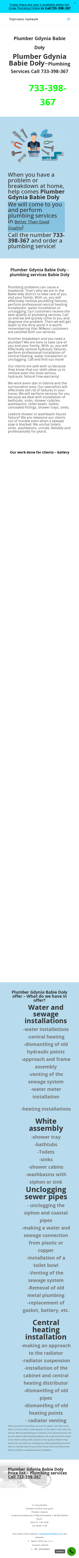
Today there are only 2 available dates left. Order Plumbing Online (39, 6)
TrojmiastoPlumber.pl (49, 1533)
